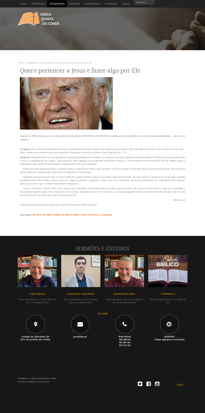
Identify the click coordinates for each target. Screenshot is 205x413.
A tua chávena (37, 293)
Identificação (38, 3)
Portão (23, 3)
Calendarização (92, 3)
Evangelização (57, 3)
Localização (111, 3)
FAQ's (180, 384)
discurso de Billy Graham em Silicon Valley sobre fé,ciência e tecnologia (72, 214)
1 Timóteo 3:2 (167, 293)
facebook (148, 385)
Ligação (126, 3)
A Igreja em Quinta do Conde (42, 379)
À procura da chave (124, 293)
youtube (157, 385)
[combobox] (144, 2)
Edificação (74, 3)
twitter (140, 385)
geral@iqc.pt (80, 336)
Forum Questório (47, 63)
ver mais (102, 313)
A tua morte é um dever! (80, 293)
